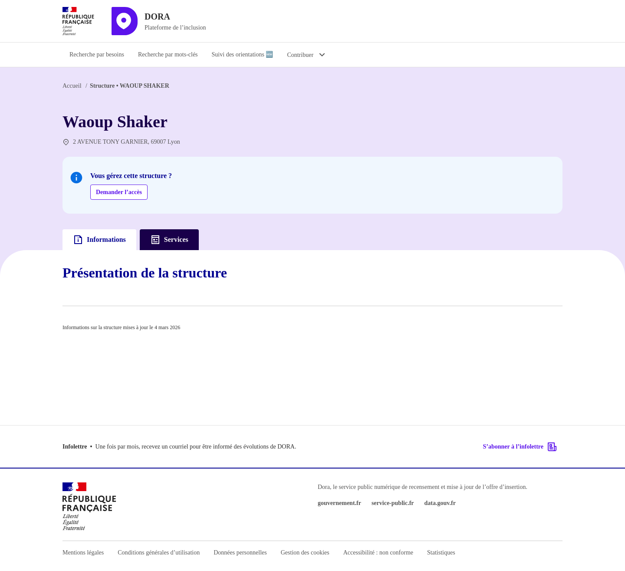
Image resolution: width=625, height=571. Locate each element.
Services (169, 239)
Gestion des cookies (305, 552)
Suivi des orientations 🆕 (242, 54)
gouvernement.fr (339, 503)
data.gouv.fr (440, 503)
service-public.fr (393, 503)
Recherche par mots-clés (168, 54)
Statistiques (441, 552)
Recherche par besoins (96, 54)
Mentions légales (83, 552)
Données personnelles (240, 552)
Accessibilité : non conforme (378, 552)
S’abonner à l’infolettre (520, 447)
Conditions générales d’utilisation (159, 552)
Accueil (72, 86)
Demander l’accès (119, 192)
